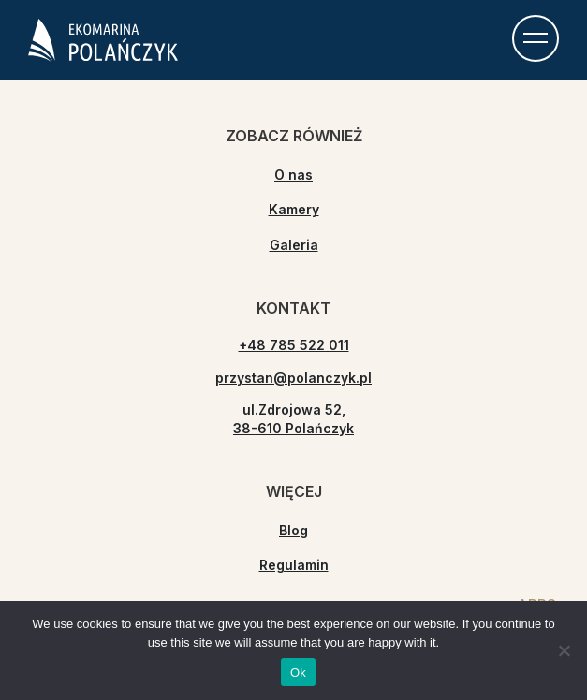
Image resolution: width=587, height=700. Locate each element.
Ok (298, 672)
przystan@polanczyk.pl (293, 378)
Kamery (294, 209)
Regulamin (294, 565)
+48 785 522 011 (294, 345)
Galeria (294, 245)
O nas (293, 174)
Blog (293, 530)
